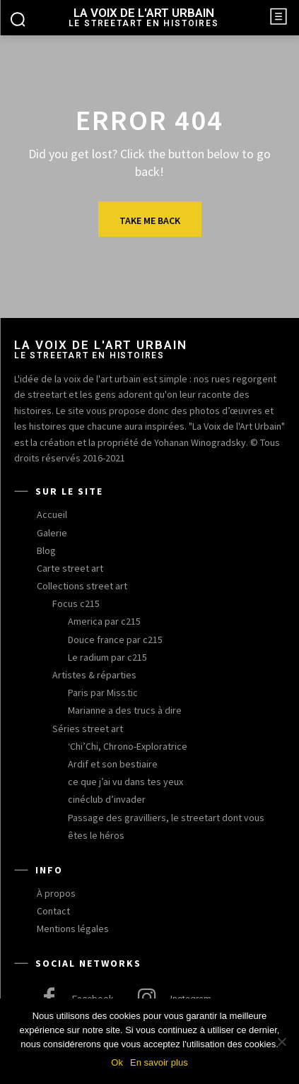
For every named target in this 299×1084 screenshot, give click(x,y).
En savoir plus (159, 1062)
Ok (117, 1062)
